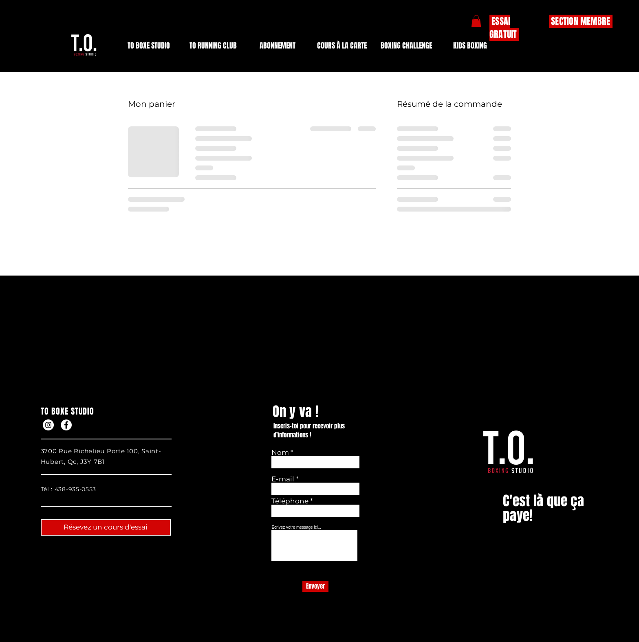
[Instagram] (48, 424)
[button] (277, 45)
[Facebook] (66, 424)
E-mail (282, 479)
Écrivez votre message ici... (296, 527)
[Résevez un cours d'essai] (106, 527)
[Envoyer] (315, 586)
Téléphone (290, 501)
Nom (281, 452)
